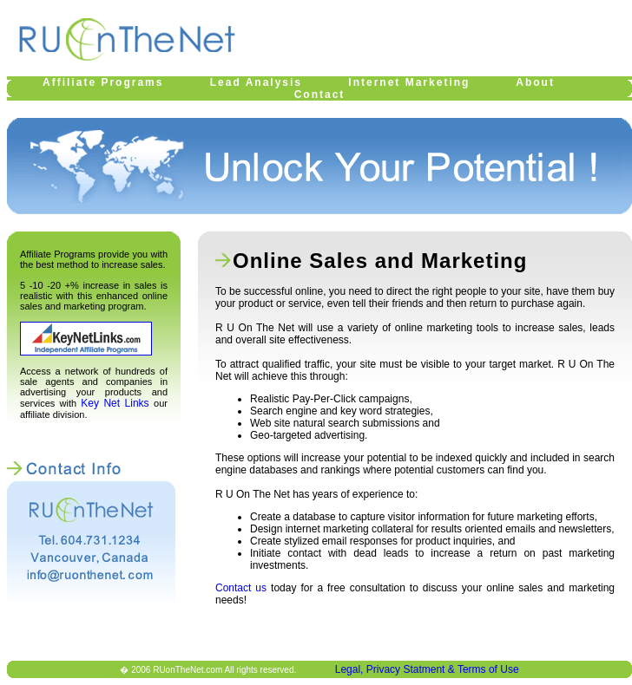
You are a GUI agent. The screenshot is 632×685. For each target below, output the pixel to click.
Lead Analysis (256, 82)
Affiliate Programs (103, 82)
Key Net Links (117, 403)
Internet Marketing (409, 82)
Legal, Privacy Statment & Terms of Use (427, 669)
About (535, 82)
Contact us (241, 588)
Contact (320, 94)
